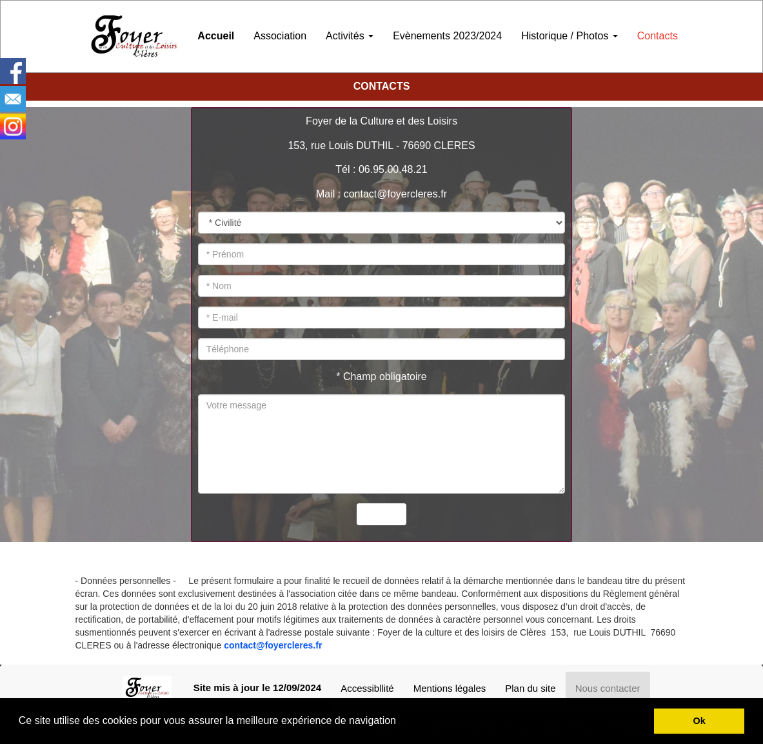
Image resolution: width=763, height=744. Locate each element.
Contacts (657, 35)
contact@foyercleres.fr (273, 645)
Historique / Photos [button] (569, 35)
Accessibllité (367, 688)
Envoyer (381, 514)
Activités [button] (349, 35)
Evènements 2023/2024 (447, 35)
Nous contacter (607, 688)
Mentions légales (449, 688)
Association (279, 35)
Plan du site (530, 688)
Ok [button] (699, 721)
